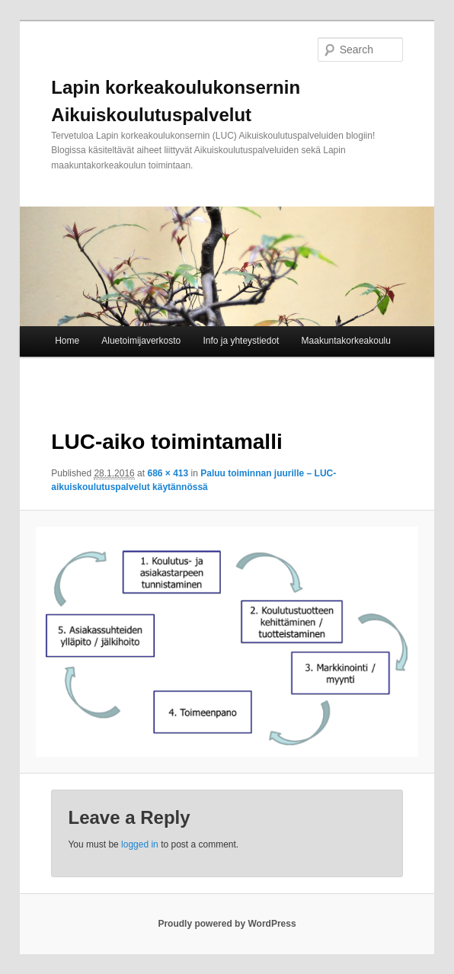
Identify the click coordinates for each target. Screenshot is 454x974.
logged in (139, 844)
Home (67, 340)
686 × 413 (167, 473)
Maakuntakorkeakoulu (346, 340)
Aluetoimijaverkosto (141, 340)
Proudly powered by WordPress (227, 923)
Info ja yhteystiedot (241, 340)
